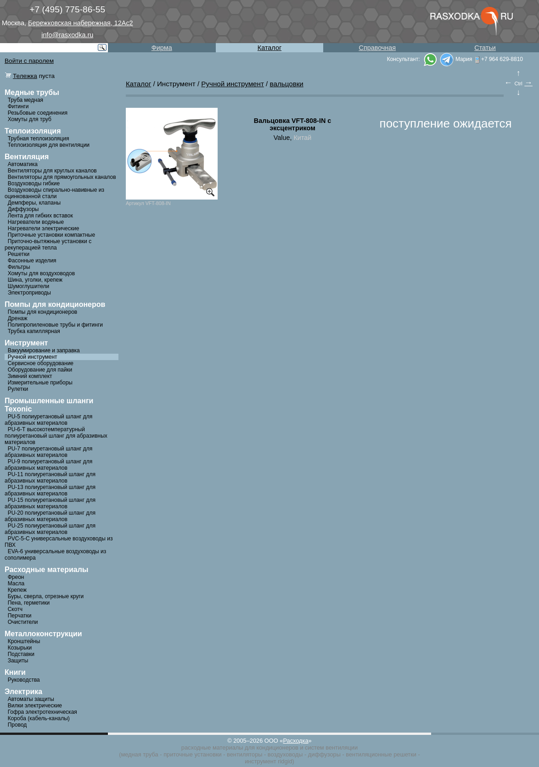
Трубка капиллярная (34, 331)
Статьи (485, 47)
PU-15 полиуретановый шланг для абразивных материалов (50, 503)
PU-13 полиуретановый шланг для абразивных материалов (50, 490)
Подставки (21, 654)
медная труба (139, 754)
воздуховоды (285, 754)
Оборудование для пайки (40, 370)
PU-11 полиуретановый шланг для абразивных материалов (50, 477)
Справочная (377, 47)
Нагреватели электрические (43, 228)
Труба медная (25, 100)
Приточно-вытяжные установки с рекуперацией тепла (48, 244)
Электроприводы (29, 292)
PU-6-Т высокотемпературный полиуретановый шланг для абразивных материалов (56, 435)
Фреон (16, 577)
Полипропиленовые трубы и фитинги (55, 325)
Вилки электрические (35, 705)
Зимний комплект (30, 376)
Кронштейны (24, 641)
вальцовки (286, 84)
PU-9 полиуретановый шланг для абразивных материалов (48, 464)
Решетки (19, 254)
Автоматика (23, 164)
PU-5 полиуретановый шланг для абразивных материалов (48, 419)
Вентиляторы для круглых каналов (52, 170)
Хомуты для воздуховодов (41, 273)
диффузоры (324, 754)
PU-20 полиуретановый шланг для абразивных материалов (50, 516)
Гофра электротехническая (42, 712)
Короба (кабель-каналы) (39, 718)
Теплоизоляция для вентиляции (49, 145)
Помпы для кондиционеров (43, 312)
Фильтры (19, 267)
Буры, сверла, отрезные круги (46, 596)
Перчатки (20, 615)
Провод (17, 725)
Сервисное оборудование (40, 363)
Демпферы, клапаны (34, 203)
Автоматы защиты (31, 699)
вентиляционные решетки (381, 754)
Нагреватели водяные (36, 222)
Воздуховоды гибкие (34, 183)
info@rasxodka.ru (67, 35)
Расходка (295, 740)
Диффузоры (23, 209)
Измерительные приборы (40, 382)
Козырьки (20, 648)
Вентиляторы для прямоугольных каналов (62, 177)
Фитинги (18, 106)
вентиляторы (244, 754)
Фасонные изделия (32, 260)
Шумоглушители (29, 286)
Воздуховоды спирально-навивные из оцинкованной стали (54, 193)
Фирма (162, 47)
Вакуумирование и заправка (44, 350)
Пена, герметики (29, 603)
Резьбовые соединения (37, 113)
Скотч (15, 609)
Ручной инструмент (32, 357)
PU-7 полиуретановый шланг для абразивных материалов (48, 451)
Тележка (25, 75)
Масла (16, 583)
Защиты (18, 660)
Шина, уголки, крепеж (35, 280)
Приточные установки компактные (51, 235)
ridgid (285, 761)
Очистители (23, 622)
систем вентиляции (331, 747)
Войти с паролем (29, 60)
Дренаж (18, 318)
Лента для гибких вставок (40, 215)
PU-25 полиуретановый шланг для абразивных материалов (50, 528)
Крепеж (17, 590)
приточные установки (192, 754)
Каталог (269, 47)
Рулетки (18, 389)
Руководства (24, 680)
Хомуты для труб (29, 119)
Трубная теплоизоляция (38, 138)
